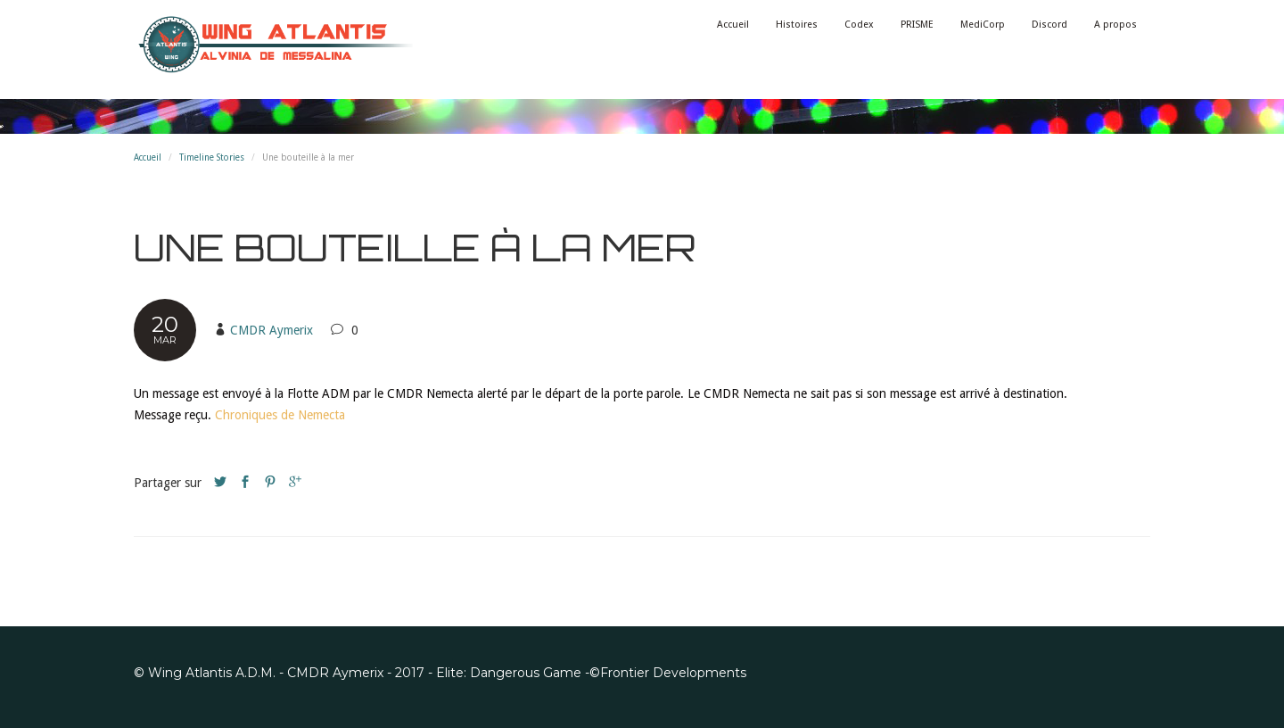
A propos (1115, 24)
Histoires (797, 24)
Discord (1049, 24)
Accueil (733, 24)
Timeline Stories (211, 157)
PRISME (917, 24)
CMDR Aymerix (271, 330)
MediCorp (982, 24)
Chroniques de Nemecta (280, 415)
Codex (859, 24)
